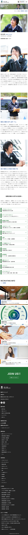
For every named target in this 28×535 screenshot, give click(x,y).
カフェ (3, 454)
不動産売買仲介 (4, 446)
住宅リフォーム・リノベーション (7, 433)
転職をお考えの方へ (4, 425)
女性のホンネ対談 (4, 525)
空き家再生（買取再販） (5, 437)
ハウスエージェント (5, 460)
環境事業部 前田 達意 (5, 506)
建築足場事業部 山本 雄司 (6, 492)
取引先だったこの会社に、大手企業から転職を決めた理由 (11, 523)
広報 (2, 470)
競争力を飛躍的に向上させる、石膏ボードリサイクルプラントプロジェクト (14, 519)
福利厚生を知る (4, 420)
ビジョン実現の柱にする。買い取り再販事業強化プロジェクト (11, 514)
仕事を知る (3, 457)
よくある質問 (3, 423)
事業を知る (3, 431)
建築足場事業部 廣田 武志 (6, 494)
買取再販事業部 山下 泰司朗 (6, 502)
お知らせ (2, 394)
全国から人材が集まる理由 (6, 413)
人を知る (18, 10)
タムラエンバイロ (4, 399)
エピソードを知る (4, 512)
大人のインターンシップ (5, 427)
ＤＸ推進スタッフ (4, 472)
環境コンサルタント (5, 468)
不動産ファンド (4, 450)
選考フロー (3, 417)
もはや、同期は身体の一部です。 (7, 527)
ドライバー (3, 480)
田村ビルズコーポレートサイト (7, 396)
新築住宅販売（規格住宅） (6, 435)
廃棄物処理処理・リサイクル (6, 452)
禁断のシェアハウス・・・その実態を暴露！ (9, 529)
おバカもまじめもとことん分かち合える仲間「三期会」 (10, 521)
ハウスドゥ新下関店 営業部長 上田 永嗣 (8, 490)
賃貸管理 (3, 476)
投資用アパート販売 (5, 439)
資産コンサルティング (5, 444)
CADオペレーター (4, 466)
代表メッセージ (4, 411)
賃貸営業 (3, 474)
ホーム (15, 10)
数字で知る (3, 409)
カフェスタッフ (4, 482)
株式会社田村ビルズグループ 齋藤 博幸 (8, 504)
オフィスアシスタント (5, 462)
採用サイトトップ (4, 392)
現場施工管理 (4, 464)
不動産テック (4, 448)
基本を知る (3, 406)
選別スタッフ (4, 478)
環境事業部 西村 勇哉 (5, 508)
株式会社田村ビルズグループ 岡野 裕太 (8, 498)
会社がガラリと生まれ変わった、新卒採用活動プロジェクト (11, 517)
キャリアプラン (4, 415)
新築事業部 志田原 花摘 (6, 496)
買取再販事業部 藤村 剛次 (6, 500)
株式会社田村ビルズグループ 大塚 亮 (8, 488)
